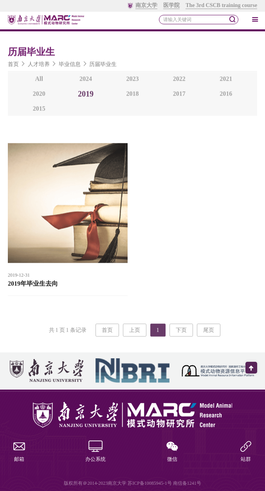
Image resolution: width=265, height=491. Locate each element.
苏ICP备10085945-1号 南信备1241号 (164, 483)
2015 (39, 110)
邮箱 (19, 452)
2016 (226, 95)
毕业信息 (70, 66)
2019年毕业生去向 (33, 285)
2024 (85, 80)
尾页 (208, 332)
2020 (39, 95)
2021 (226, 80)
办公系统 (95, 452)
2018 (132, 95)
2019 (86, 95)
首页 (13, 66)
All (39, 80)
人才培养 (39, 66)
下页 (181, 332)
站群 (245, 452)
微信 (172, 452)
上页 (134, 332)
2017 (179, 95)
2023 (132, 80)
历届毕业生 (103, 66)
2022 (179, 80)
